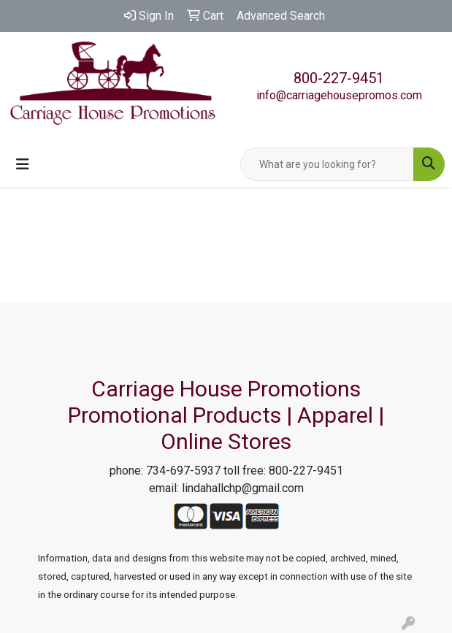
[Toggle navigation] (22, 164)
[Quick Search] (327, 164)
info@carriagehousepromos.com (339, 95)
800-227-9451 (339, 78)
